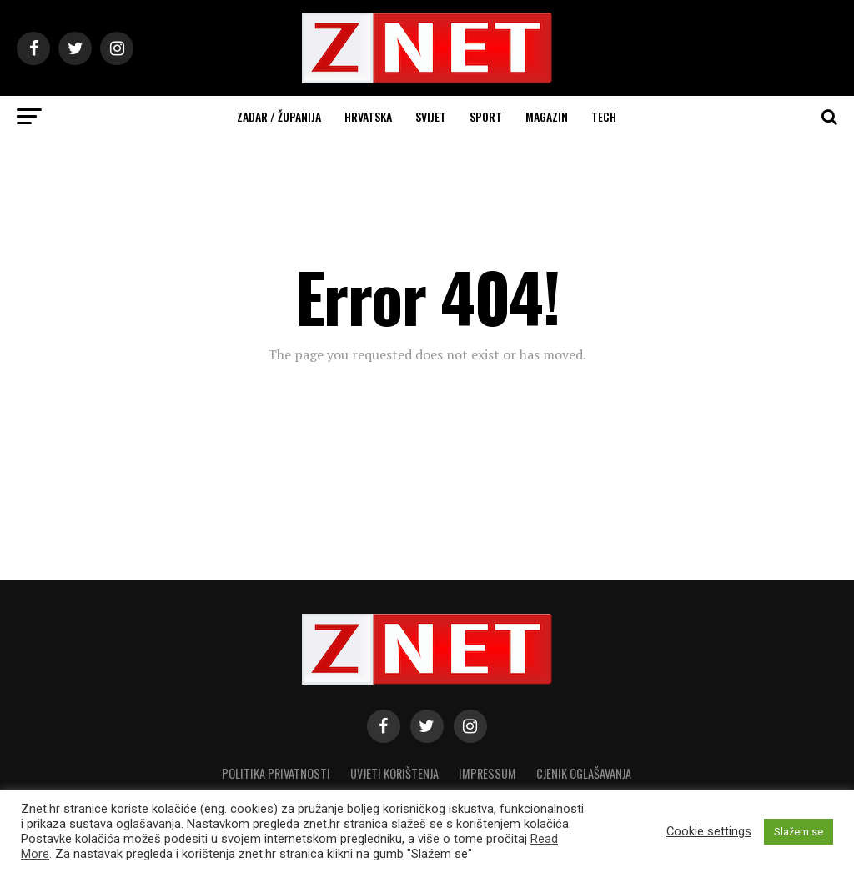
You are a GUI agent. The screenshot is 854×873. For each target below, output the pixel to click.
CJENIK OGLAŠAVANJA (583, 773)
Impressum (487, 773)
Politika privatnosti (276, 773)
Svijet (430, 116)
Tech (603, 116)
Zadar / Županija (279, 116)
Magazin (546, 116)
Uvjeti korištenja (394, 773)
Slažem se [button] (798, 831)
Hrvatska (368, 116)
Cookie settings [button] (708, 831)
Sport (486, 116)
